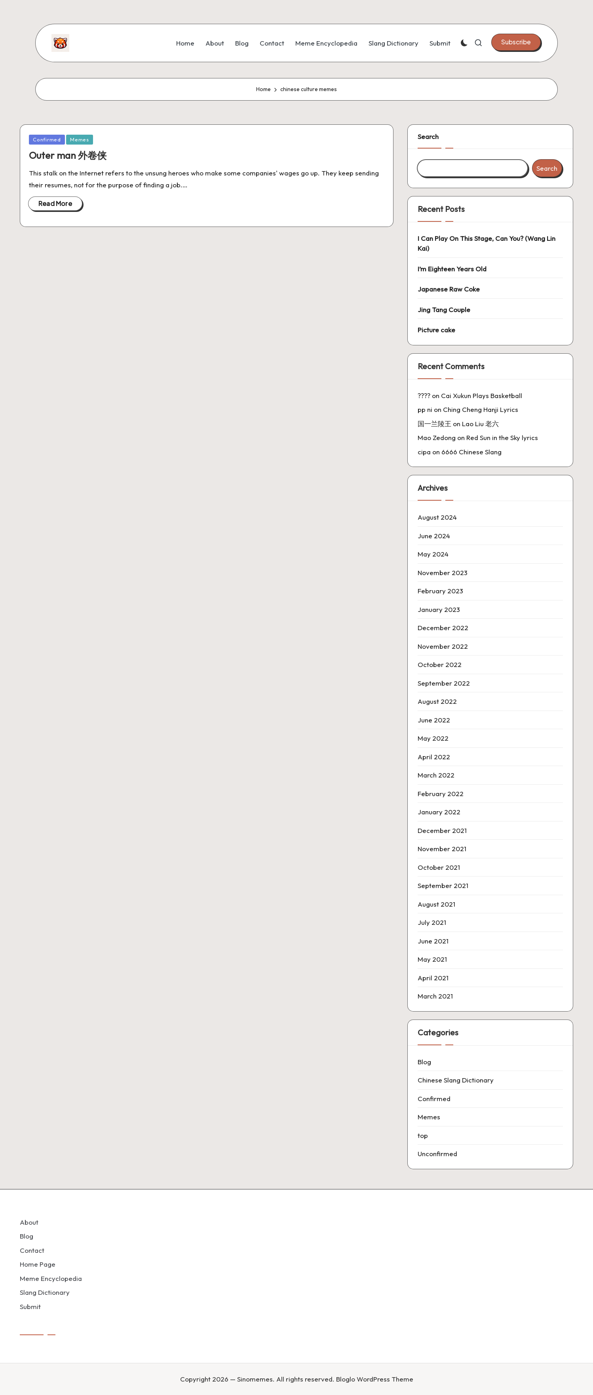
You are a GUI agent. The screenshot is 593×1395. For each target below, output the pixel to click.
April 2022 (434, 757)
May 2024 (433, 554)
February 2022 (441, 793)
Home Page (37, 1264)
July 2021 (432, 922)
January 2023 (439, 609)
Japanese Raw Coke (449, 289)
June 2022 (434, 720)
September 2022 (444, 683)
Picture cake (436, 330)
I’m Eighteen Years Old (452, 269)
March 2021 (435, 996)
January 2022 (439, 812)
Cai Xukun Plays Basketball (481, 395)
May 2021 (432, 959)
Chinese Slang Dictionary (456, 1080)
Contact (32, 1250)
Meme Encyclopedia (51, 1278)
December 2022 (443, 627)
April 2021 (433, 978)
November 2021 (442, 848)
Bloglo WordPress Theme (374, 1379)
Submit (30, 1306)
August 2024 (437, 517)
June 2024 (434, 536)
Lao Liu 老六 (480, 423)
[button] (516, 42)
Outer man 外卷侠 (67, 155)
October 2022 (440, 664)
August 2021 (436, 904)
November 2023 (443, 572)
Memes (79, 139)
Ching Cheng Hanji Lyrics (480, 409)
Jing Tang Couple (444, 309)
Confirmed (47, 139)
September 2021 (443, 885)
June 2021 (433, 941)
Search (428, 136)
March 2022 (436, 775)
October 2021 (439, 867)
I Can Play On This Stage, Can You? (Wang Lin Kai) (486, 243)
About (29, 1222)
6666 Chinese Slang (471, 452)
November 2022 (443, 646)
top (423, 1135)
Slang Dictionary (45, 1292)
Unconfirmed (437, 1153)
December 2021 (442, 830)
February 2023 (440, 591)
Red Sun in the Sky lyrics (502, 437)
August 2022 (437, 701)
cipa (424, 452)
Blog (424, 1062)
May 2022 (433, 738)
